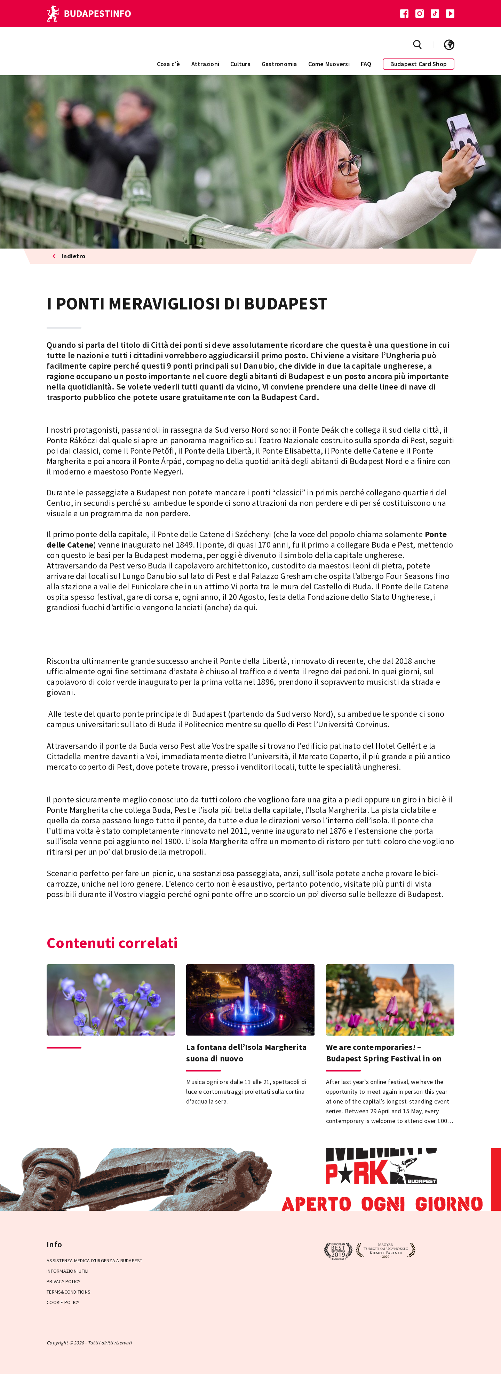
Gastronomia (279, 64)
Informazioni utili (68, 1271)
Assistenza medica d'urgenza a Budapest (95, 1260)
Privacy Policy (64, 1281)
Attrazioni (205, 64)
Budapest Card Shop (418, 64)
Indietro (69, 256)
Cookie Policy (63, 1302)
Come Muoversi (329, 64)
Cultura (240, 64)
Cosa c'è (168, 64)
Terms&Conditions (68, 1292)
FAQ (366, 64)
